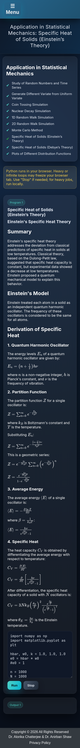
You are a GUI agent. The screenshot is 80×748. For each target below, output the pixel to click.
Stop (30, 685)
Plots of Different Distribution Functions (41, 154)
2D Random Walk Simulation (33, 124)
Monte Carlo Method (27, 130)
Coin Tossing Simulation (30, 104)
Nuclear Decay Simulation (31, 111)
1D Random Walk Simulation (33, 117)
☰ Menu (12, 9)
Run (14, 685)
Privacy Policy (40, 743)
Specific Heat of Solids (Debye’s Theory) (42, 147)
